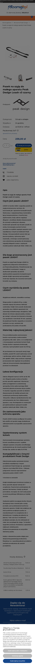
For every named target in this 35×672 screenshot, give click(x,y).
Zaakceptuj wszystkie (17, 661)
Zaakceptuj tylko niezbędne (17, 651)
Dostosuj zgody (17, 656)
